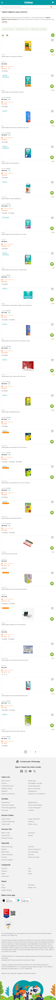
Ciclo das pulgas (33, 852)
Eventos (4, 783)
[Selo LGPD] (8, 929)
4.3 (53, 54)
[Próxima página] (35, 752)
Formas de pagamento (8, 807)
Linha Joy (31, 847)
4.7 (53, 125)
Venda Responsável (34, 786)
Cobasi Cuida (5, 824)
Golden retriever (6, 890)
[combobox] (28, 7)
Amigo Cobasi (5, 819)
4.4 (53, 161)
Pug (2, 885)
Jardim (3, 873)
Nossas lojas (32, 781)
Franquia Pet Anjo (7, 838)
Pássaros (4, 871)
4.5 (53, 410)
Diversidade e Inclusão (35, 783)
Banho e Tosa (5, 833)
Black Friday (5, 852)
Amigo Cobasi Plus (34, 819)
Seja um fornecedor (34, 788)
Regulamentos (32, 802)
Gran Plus (31, 854)
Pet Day (4, 857)
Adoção (30, 835)
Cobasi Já (31, 821)
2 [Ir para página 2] (30, 752)
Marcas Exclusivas (7, 847)
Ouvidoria (31, 810)
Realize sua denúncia (8, 794)
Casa (29, 871)
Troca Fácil (4, 810)
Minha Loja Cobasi (33, 857)
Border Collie (32, 887)
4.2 (53, 729)
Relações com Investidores (36, 794)
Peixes (30, 873)
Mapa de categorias (17, 973)
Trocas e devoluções (34, 807)
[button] (2, 2)
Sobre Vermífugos (7, 854)
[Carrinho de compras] (53, 2)
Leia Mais (4, 21)
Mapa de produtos (30, 973)
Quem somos (5, 781)
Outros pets (5, 876)
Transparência (32, 791)
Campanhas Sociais (7, 786)
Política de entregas (7, 805)
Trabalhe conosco (6, 788)
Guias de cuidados (7, 860)
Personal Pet (5, 835)
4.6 (53, 90)
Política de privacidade (35, 805)
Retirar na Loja (32, 824)
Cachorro (4, 868)
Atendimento (5, 802)
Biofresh (4, 849)
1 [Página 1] (25, 752)
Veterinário (31, 833)
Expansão (4, 791)
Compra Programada (8, 821)
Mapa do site (5, 973)
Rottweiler (31, 885)
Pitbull (3, 887)
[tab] (2, 35)
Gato (29, 868)
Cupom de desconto (34, 849)
